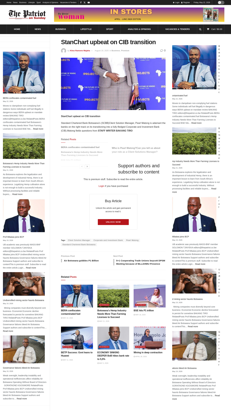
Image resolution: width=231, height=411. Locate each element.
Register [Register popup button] (185, 2)
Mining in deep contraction (148, 356)
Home (9, 2)
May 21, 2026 (103, 325)
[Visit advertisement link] (139, 15)
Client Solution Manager (79, 240)
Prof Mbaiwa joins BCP (13, 237)
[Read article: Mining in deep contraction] (150, 341)
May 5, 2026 (102, 367)
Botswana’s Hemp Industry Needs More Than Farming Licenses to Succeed (111, 317)
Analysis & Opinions (50, 2)
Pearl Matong (132, 240)
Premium (125, 50)
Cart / (216, 29)
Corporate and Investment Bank (108, 240)
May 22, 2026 (67, 321)
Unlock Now (113, 222)
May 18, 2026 (140, 318)
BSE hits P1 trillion (144, 314)
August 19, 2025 (102, 50)
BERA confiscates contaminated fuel (19, 98)
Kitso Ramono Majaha (80, 50)
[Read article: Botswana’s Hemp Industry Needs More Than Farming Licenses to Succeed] (113, 299)
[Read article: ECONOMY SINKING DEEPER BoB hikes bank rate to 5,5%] (113, 341)
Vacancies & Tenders (68, 2)
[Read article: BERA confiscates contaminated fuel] (77, 299)
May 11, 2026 (67, 363)
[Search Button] (200, 29)
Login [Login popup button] (176, 2)
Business (23, 2)
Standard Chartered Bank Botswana (78, 245)
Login (101, 186)
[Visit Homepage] (27, 14)
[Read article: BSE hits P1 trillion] (150, 299)
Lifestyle (31, 2)
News (15, 2)
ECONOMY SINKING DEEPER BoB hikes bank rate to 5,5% (113, 359)
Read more (38, 129)
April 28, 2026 (140, 360)
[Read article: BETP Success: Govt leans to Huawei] (77, 341)
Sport (39, 2)
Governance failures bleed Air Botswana (21, 368)
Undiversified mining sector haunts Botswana (23, 300)
